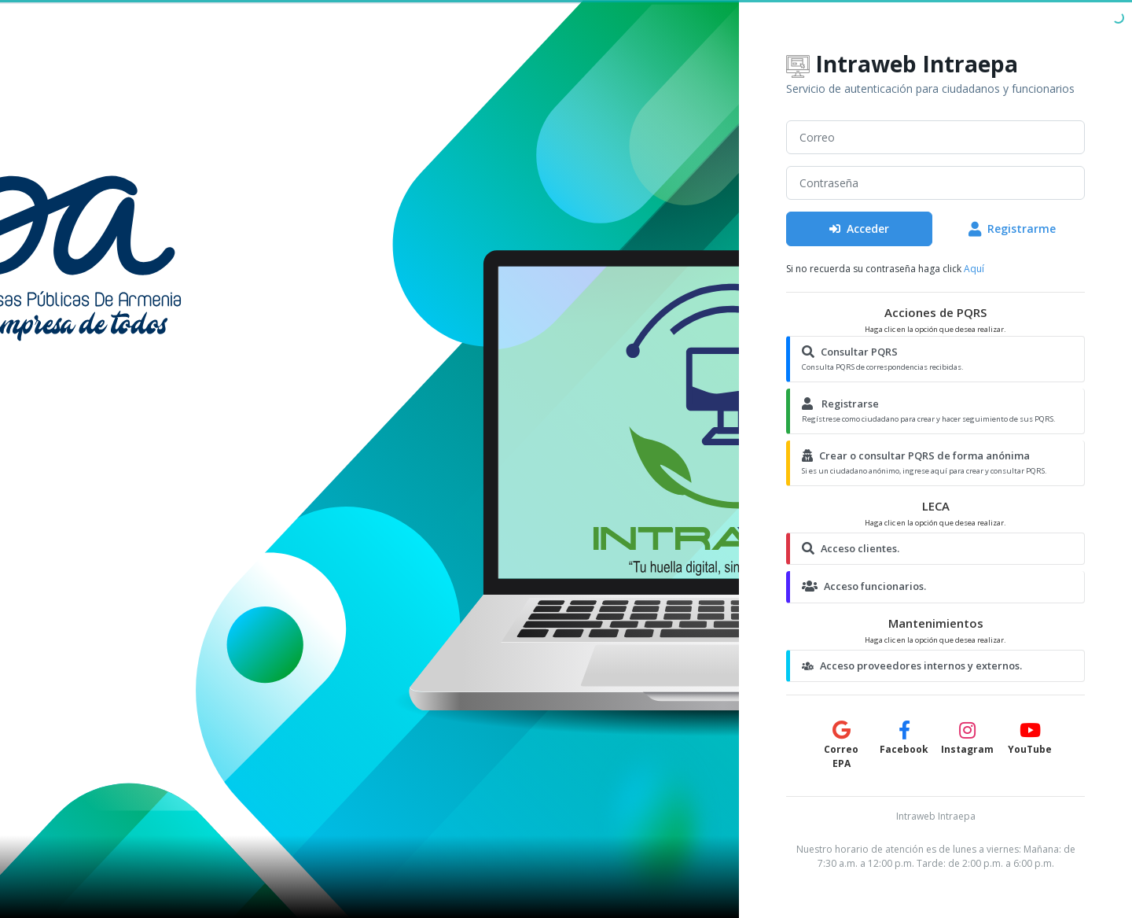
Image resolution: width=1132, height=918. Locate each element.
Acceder (859, 228)
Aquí (974, 268)
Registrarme (1012, 228)
